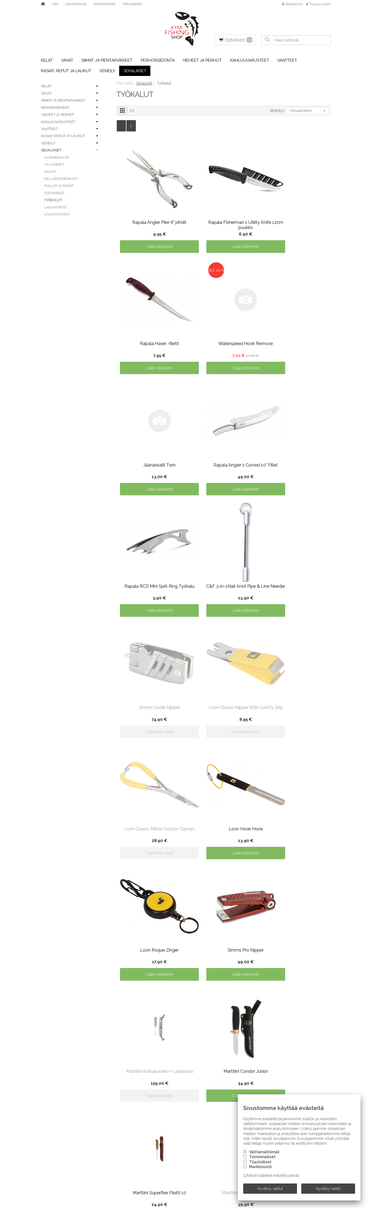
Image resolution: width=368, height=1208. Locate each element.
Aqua (42, 1098)
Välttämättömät (264, 1155)
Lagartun (166, 1083)
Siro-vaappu (287, 1068)
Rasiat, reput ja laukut (66, 70)
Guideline (106, 1113)
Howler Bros (110, 1143)
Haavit (50, 172)
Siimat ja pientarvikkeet (107, 60)
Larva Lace (167, 1091)
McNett (164, 1136)
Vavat (67, 60)
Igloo (102, 1159)
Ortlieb (164, 1181)
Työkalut (53, 200)
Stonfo (283, 1091)
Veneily (107, 70)
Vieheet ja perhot (202, 60)
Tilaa (324, 1052)
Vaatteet (287, 60)
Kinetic (163, 1068)
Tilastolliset (260, 1165)
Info (55, 4)
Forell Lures (109, 1076)
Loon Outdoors (173, 1106)
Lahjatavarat (57, 214)
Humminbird (108, 1151)
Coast (43, 1143)
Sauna (222, 1128)
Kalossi (103, 1166)
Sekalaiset (134, 70)
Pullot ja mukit (58, 186)
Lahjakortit (55, 207)
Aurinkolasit (56, 157)
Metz (161, 1143)
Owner (223, 1068)
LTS (159, 1121)
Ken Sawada (108, 1181)
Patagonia (226, 1083)
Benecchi (46, 1106)
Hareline (105, 1128)
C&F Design (48, 1128)
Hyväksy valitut (270, 1190)
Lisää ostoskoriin (152, 232)
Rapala (222, 1106)
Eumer (102, 1068)
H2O (100, 1121)
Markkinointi (260, 1170)
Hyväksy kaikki (328, 1190)
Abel (41, 1076)
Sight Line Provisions (237, 1166)
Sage (220, 1121)
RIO (219, 1113)
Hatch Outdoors (113, 1136)
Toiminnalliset (262, 1160)
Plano (222, 1091)
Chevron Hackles (55, 1136)
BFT (40, 1121)
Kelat (47, 60)
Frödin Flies (108, 1083)
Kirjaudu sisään (320, 4)
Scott (222, 1151)
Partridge (226, 1076)
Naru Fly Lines (170, 1159)
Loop (161, 1113)
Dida (41, 1166)
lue (327, 1041)
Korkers (164, 1076)
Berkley (45, 1113)
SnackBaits (286, 1083)
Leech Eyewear (171, 1098)
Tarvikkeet (54, 193)
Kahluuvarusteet (249, 60)
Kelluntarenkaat (61, 179)
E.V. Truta (46, 1174)
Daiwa (43, 1159)
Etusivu (45, 1016)
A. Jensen (46, 1068)
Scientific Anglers (234, 1143)
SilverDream (228, 1174)
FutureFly (107, 1091)
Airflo (43, 1091)
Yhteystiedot (132, 4)
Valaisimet (54, 164)
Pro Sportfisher (232, 1098)
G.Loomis (105, 1098)
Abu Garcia (48, 1083)
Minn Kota (166, 1151)
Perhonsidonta (158, 60)
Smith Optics (287, 1076)
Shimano (224, 1159)
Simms (221, 1181)
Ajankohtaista (76, 4)
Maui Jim (164, 1128)
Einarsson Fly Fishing (58, 1181)
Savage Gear (228, 1136)
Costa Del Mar (51, 1151)
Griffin (103, 1106)
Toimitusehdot (104, 4)
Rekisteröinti (294, 4)
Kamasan (105, 1174)
